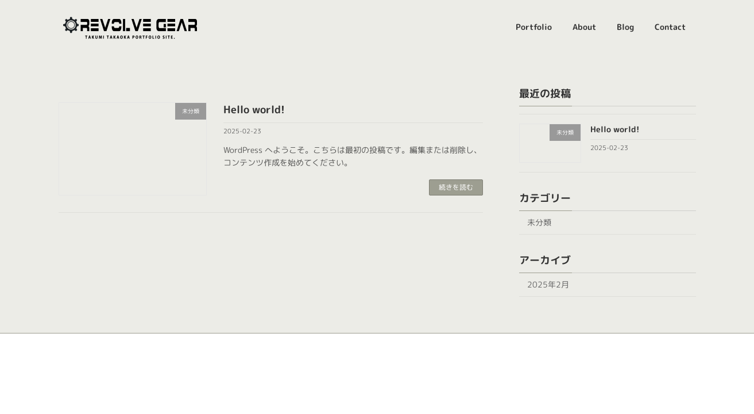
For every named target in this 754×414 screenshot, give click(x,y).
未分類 (539, 222)
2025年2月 (548, 284)
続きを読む (456, 187)
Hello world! (254, 109)
